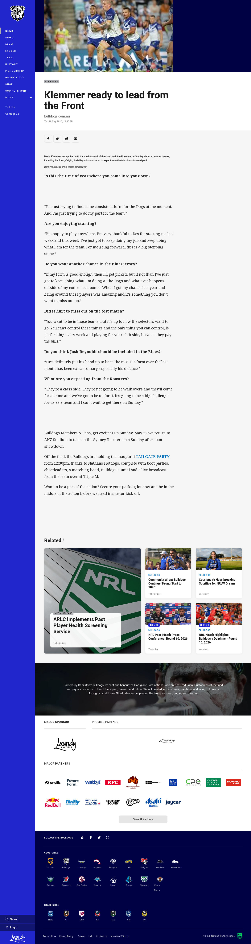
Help (90, 936)
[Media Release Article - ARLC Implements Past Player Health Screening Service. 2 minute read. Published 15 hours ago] (92, 601)
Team (9, 57)
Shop (9, 84)
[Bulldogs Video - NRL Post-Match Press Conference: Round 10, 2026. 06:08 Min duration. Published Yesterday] (168, 628)
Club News (51, 81)
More (18, 97)
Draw (9, 44)
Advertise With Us (119, 936)
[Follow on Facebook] (90, 837)
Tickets (10, 107)
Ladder (10, 50)
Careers (81, 936)
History (11, 64)
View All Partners (143, 819)
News (9, 30)
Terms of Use (49, 936)
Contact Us (12, 113)
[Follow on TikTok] (82, 837)
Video (9, 37)
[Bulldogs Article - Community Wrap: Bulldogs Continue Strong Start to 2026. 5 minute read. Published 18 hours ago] (168, 573)
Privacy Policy (66, 936)
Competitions (16, 90)
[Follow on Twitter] (99, 837)
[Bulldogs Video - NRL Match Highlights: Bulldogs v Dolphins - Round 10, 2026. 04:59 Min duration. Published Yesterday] (219, 628)
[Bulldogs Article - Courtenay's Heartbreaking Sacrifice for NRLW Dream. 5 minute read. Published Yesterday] (219, 573)
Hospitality (14, 77)
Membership (14, 70)
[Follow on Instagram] (107, 837)
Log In (12, 927)
